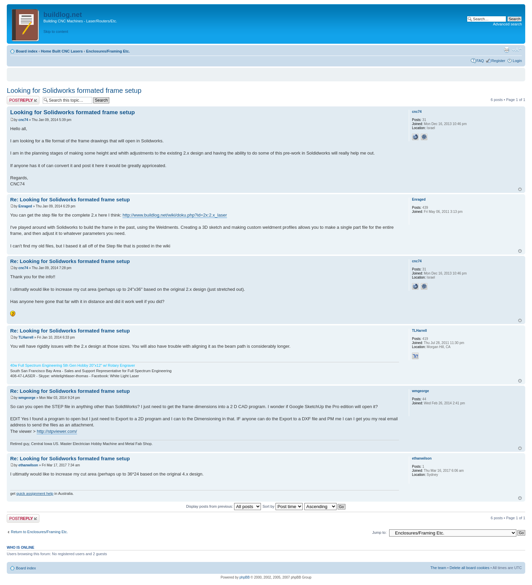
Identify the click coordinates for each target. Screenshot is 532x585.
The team (438, 568)
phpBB (245, 577)
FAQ (480, 61)
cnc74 (23, 120)
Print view (506, 50)
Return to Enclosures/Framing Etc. (39, 532)
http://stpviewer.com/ (57, 431)
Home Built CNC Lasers (61, 51)
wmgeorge (26, 398)
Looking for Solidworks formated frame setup (74, 90)
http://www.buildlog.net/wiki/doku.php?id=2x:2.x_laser (174, 215)
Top (520, 189)
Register (498, 61)
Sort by (283, 506)
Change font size (517, 50)
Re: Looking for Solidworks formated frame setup (70, 199)
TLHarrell (25, 337)
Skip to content (55, 31)
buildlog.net (62, 14)
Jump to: (379, 532)
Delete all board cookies (469, 568)
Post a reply (23, 100)
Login (517, 61)
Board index (27, 51)
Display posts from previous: (223, 506)
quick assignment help (34, 493)
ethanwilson (28, 465)
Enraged (25, 206)
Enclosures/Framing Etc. (108, 51)
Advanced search (507, 24)
